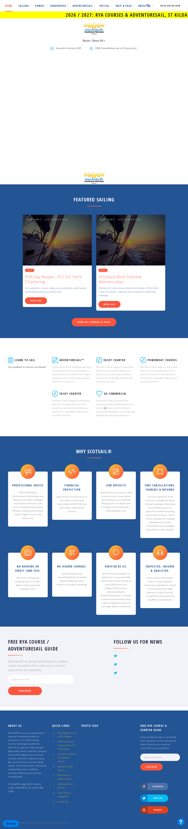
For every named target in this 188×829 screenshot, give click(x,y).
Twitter (152, 798)
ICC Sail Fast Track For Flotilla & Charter (66, 758)
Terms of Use (44, 822)
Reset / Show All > (94, 40)
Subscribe (25, 690)
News (30, 270)
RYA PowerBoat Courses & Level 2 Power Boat (66, 745)
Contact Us (63, 801)
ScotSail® (34, 219)
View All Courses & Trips (94, 322)
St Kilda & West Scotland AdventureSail (120, 279)
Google (151, 810)
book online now (170, 5)
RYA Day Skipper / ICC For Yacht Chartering (53, 279)
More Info (36, 300)
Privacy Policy (63, 822)
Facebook (152, 786)
